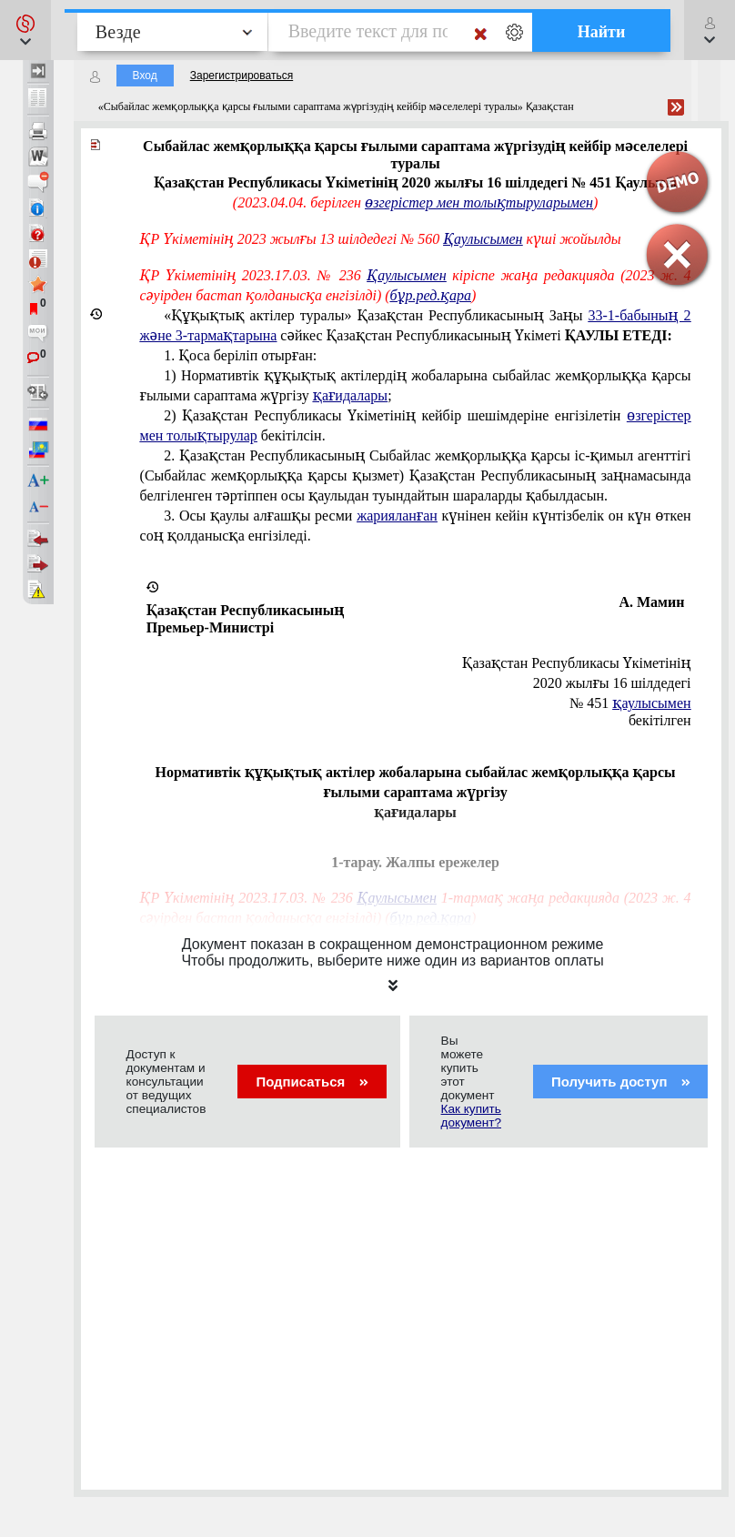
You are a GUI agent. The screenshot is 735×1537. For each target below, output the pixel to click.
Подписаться (312, 1081)
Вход (145, 75)
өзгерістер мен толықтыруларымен (479, 202)
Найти (602, 32)
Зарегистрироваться (241, 75)
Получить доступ (620, 1081)
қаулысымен (651, 703)
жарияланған (397, 515)
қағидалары (350, 395)
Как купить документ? (471, 1115)
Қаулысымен (482, 239)
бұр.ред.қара (430, 295)
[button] (25, 30)
